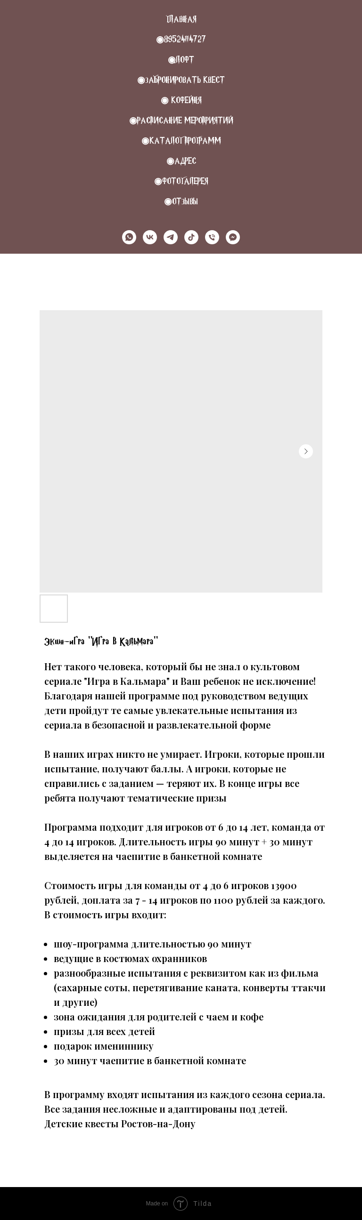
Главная (181, 19)
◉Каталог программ (181, 140)
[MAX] (233, 237)
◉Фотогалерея (181, 181)
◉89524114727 (181, 39)
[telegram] (171, 237)
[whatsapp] (129, 237)
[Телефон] (212, 237)
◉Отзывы (181, 201)
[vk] (150, 237)
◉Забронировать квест (181, 80)
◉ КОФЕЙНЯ (181, 100)
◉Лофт (181, 59)
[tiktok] (191, 237)
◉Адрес (181, 161)
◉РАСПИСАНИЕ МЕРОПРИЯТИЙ (181, 120)
